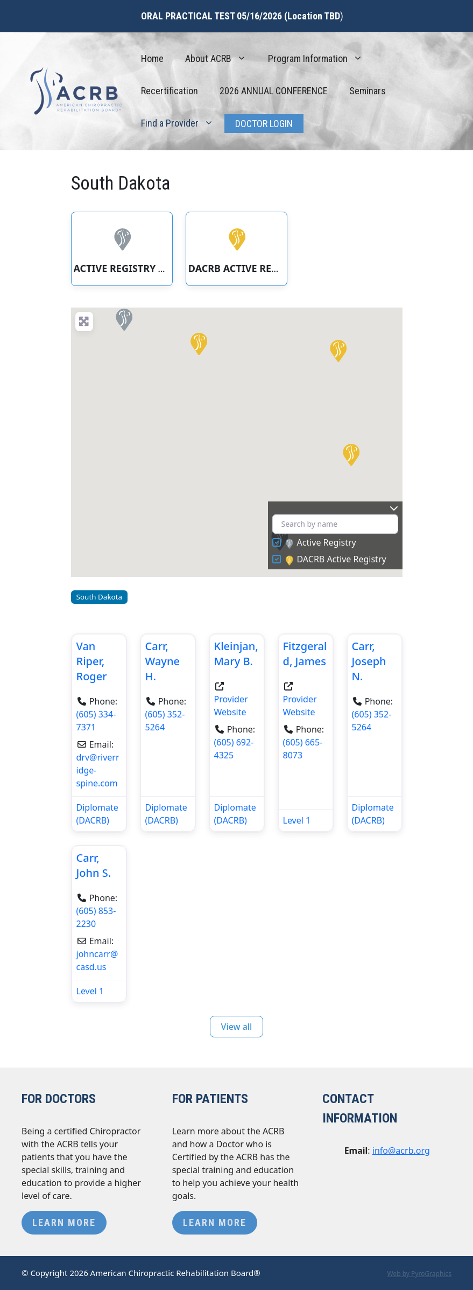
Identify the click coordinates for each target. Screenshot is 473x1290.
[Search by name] (335, 524)
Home (152, 58)
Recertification (169, 90)
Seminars (367, 90)
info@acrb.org (401, 1150)
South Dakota (99, 597)
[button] (123, 318)
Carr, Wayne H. (162, 661)
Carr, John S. (93, 865)
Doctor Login (264, 123)
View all (236, 1027)
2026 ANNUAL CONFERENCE (274, 90)
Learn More (64, 1222)
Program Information (320, 59)
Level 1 (297, 820)
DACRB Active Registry (335, 559)
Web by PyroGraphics (419, 1273)
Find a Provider (182, 123)
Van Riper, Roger (91, 661)
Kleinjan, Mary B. (236, 653)
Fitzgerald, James (305, 653)
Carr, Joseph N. (369, 661)
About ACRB (221, 59)
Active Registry (320, 542)
